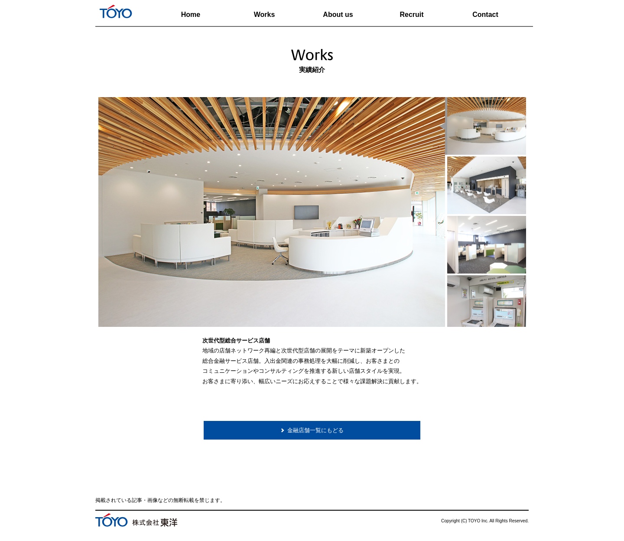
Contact (485, 14)
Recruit (411, 14)
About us (338, 14)
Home (190, 14)
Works (264, 14)
